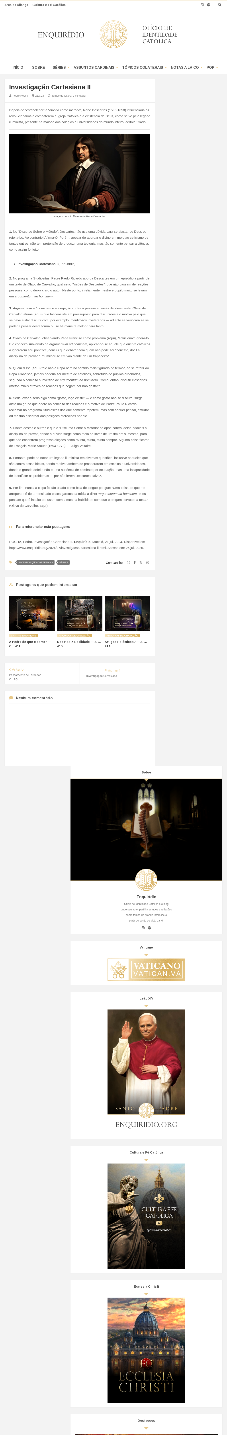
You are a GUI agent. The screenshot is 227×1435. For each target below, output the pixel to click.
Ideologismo (177, 941)
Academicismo (179, 926)
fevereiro (178, 1134)
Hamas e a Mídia (168, 1332)
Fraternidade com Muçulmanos (178, 1337)
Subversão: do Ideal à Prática (192, 1075)
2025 (172, 1006)
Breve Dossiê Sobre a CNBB (34, 1351)
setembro (179, 1035)
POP (210, 67)
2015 (172, 1196)
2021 (172, 1160)
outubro (178, 1029)
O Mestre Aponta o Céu (191, 869)
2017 (172, 1184)
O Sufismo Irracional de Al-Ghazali (180, 1316)
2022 (172, 1154)
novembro (179, 1023)
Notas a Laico (185, 67)
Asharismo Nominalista (172, 1311)
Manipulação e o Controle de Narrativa (112, 1326)
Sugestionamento (98, 1311)
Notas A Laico (174, 1240)
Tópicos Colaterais (142, 67)
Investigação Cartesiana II (189, 1087)
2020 (172, 1166)
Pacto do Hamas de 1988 (174, 1326)
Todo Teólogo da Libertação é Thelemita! (42, 1335)
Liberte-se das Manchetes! (104, 1347)
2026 (172, 1000)
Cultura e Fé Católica (49, 5)
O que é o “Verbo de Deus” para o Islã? (184, 1321)
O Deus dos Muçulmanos (174, 1342)
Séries (59, 67)
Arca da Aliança (16, 5)
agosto (177, 1041)
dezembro (179, 1017)
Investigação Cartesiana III (190, 1081)
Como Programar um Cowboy (106, 1321)
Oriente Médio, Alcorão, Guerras (179, 1358)
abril (175, 1122)
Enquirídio (63, 1391)
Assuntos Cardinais (94, 67)
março (177, 1128)
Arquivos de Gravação (74, 635)
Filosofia (174, 933)
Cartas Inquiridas (23, 635)
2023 (172, 1148)
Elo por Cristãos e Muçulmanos (178, 1353)
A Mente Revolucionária (102, 1353)
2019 (172, 1172)
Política (174, 949)
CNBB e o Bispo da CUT (32, 1346)
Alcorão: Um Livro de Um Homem (180, 1347)
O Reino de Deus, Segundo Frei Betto (41, 1330)
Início (18, 67)
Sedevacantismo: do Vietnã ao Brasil (40, 1325)
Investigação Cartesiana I (189, 1103)
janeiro (177, 1140)
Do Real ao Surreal (99, 1342)
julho (176, 1048)
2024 (172, 1012)
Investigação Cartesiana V (190, 1053)
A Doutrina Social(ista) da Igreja (36, 1362)
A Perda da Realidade (101, 1358)
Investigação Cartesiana (35, 562)
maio (176, 1116)
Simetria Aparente (98, 1332)
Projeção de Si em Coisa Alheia (107, 1316)
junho (176, 1110)
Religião (174, 957)
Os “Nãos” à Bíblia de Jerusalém (37, 1341)
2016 (172, 1190)
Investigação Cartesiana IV (190, 1059)
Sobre (38, 67)
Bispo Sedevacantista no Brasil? (37, 1311)
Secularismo (177, 964)
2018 (172, 1178)
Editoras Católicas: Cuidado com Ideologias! (45, 1357)
